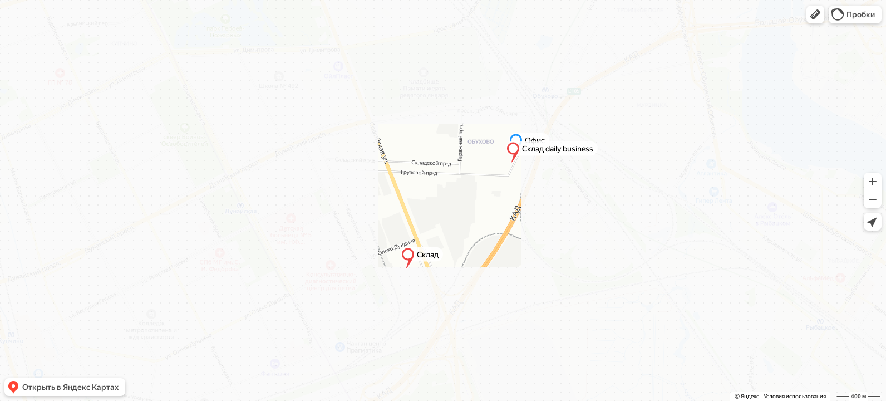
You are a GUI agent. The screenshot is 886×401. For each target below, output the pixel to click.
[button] (815, 14)
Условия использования (795, 396)
